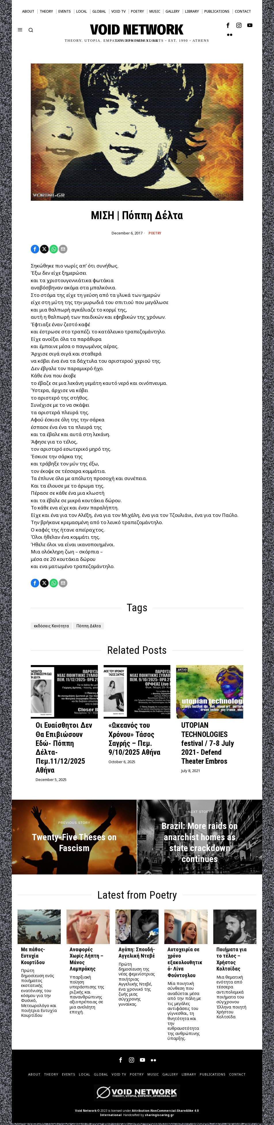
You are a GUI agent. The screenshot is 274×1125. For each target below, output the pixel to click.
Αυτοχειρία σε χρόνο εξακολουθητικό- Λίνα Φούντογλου (185, 964)
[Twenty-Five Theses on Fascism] (74, 838)
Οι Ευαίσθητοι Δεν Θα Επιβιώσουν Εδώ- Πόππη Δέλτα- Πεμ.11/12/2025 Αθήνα (64, 749)
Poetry (155, 233)
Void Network (85, 1113)
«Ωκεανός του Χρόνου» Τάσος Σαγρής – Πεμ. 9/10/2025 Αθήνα (134, 741)
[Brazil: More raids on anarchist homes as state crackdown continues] (199, 838)
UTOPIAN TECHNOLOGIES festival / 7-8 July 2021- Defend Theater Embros (207, 745)
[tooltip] (228, 25)
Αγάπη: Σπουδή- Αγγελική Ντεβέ (137, 954)
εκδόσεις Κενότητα (53, 628)
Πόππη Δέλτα (94, 628)
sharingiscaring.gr (159, 1117)
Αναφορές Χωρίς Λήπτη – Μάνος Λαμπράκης (86, 961)
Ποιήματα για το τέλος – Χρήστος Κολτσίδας (231, 961)
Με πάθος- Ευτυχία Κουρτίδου (33, 958)
